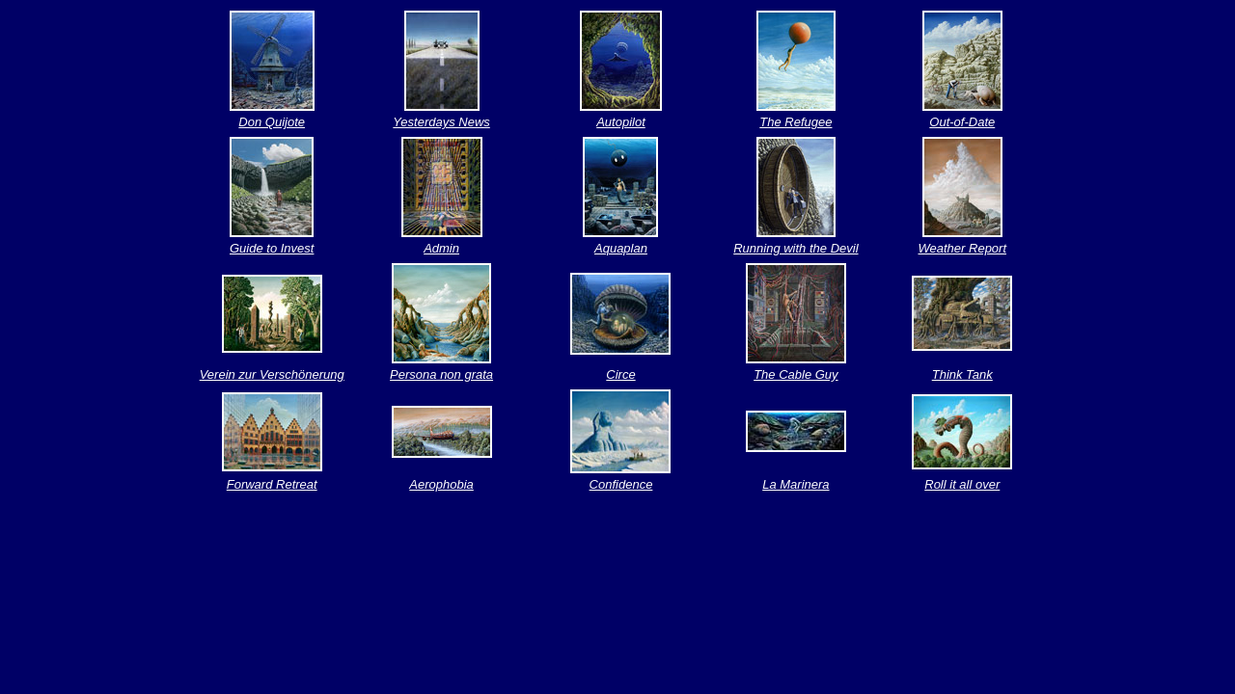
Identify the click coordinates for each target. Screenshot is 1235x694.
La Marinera (795, 484)
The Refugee (795, 122)
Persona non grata (441, 374)
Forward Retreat (272, 484)
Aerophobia (441, 484)
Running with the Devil (795, 248)
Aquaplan (620, 248)
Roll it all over (962, 484)
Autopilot (620, 122)
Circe (620, 374)
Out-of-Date (962, 122)
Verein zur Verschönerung (272, 374)
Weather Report (963, 248)
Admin (441, 248)
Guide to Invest (272, 248)
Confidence (621, 484)
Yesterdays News (441, 122)
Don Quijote (271, 122)
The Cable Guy (795, 374)
